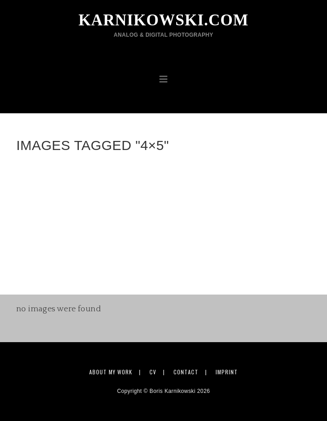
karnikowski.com (163, 25)
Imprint (227, 372)
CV (152, 372)
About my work (110, 372)
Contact (185, 372)
